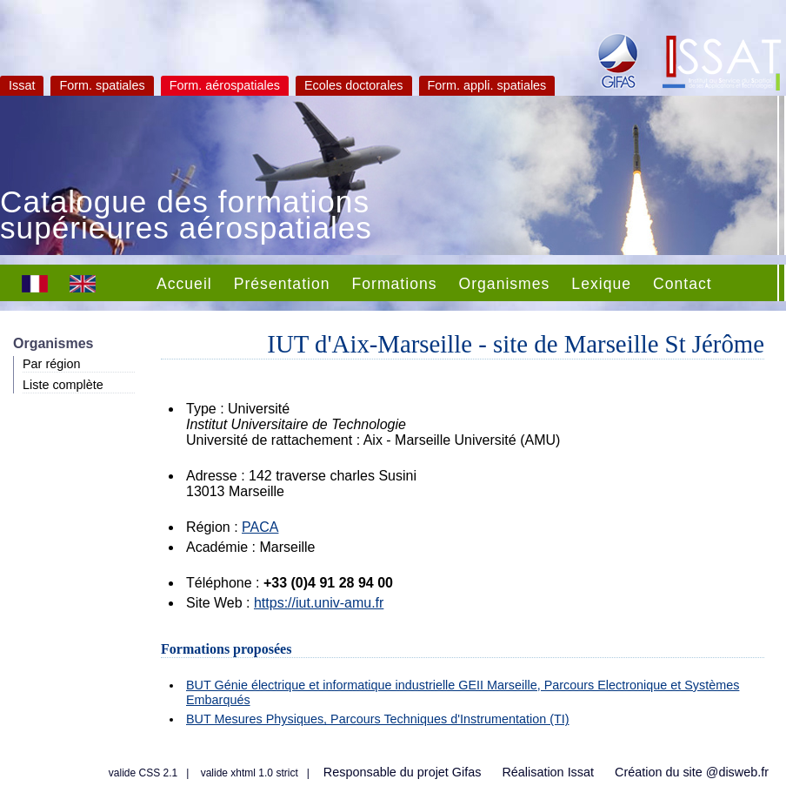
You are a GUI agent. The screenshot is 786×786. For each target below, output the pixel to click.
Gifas (467, 772)
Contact (682, 283)
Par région (51, 364)
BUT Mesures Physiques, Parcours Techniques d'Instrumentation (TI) (378, 719)
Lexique (601, 283)
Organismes (504, 283)
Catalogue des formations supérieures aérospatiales (186, 217)
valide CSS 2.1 (143, 773)
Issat (22, 85)
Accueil (184, 283)
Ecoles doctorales (353, 85)
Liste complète (63, 385)
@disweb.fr (737, 772)
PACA (260, 527)
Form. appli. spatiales (487, 85)
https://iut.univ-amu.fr (318, 602)
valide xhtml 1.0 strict (249, 773)
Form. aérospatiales (225, 85)
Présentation (282, 283)
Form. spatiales (101, 85)
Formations (394, 283)
